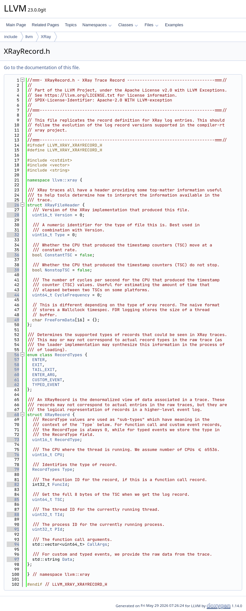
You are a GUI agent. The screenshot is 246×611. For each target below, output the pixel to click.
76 (13, 454)
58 (13, 364)
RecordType (67, 439)
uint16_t (42, 215)
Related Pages (45, 24)
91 (13, 529)
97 (13, 559)
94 (13, 544)
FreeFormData (60, 320)
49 (13, 320)
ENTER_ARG (43, 374)
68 (13, 414)
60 (13, 374)
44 (13, 295)
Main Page (16, 24)
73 (13, 439)
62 (13, 384)
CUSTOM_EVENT (47, 379)
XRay (46, 36)
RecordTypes (68, 355)
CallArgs (97, 544)
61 (13, 379)
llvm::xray (64, 180)
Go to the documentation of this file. (42, 67)
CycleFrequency (72, 295)
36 (13, 255)
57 (13, 359)
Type (60, 234)
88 (13, 514)
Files (151, 24)
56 (13, 355)
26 (13, 205)
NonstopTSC (57, 270)
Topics (71, 24)
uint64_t (42, 295)
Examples (174, 24)
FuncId (59, 484)
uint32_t (42, 514)
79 (13, 469)
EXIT (37, 364)
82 (13, 484)
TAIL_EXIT (43, 369)
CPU (58, 454)
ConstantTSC (58, 255)
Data (67, 559)
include (10, 36)
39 (13, 270)
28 (13, 215)
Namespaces (96, 24)
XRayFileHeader (62, 205)
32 (13, 234)
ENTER (38, 359)
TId (58, 514)
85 (13, 499)
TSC (58, 499)
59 (13, 369)
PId (58, 529)
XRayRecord (57, 414)
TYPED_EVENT (46, 384)
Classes (128, 24)
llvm (29, 36)
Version (63, 215)
